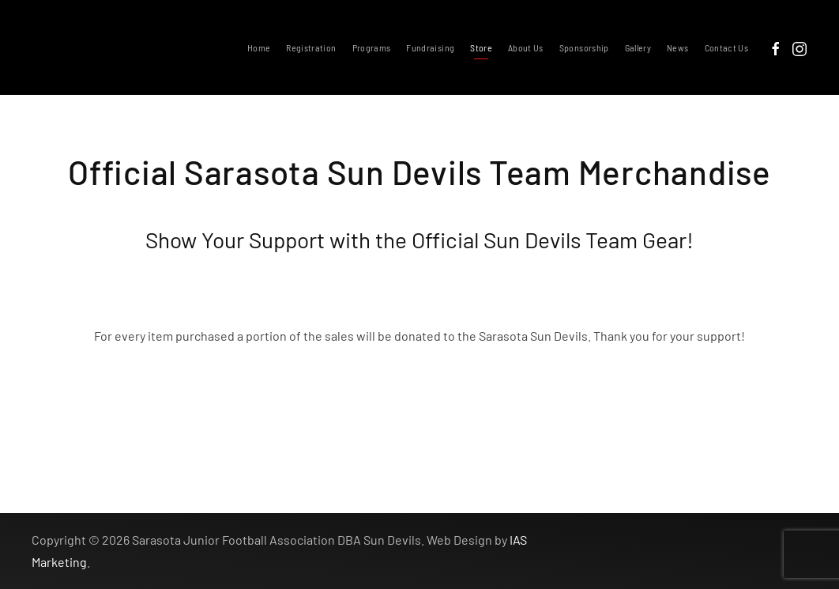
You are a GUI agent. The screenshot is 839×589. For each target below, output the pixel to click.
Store (481, 47)
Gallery (638, 47)
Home (258, 47)
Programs (371, 47)
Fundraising (430, 47)
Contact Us (727, 47)
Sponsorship (584, 47)
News (677, 47)
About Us (526, 47)
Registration (311, 47)
